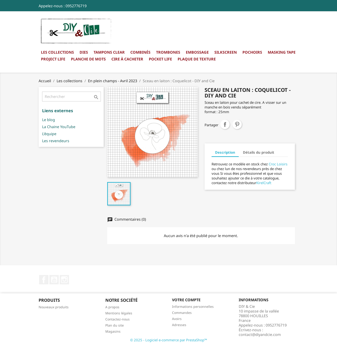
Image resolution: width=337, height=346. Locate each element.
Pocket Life (160, 59)
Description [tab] (225, 152)
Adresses (179, 325)
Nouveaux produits (54, 307)
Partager (225, 124)
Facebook (43, 279)
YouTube (54, 279)
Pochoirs (252, 52)
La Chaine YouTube (58, 126)
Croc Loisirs (278, 164)
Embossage (197, 52)
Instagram (64, 279)
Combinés (140, 52)
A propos (112, 307)
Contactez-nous (117, 319)
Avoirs (177, 318)
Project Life (53, 59)
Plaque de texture (197, 59)
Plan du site (114, 325)
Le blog (48, 119)
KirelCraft (263, 182)
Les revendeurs (55, 140)
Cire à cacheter (127, 59)
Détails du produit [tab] (258, 152)
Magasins (113, 331)
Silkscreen (225, 52)
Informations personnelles (193, 306)
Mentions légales (118, 313)
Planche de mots (88, 59)
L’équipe (49, 133)
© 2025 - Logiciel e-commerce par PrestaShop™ (168, 340)
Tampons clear (109, 52)
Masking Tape (282, 52)
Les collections (57, 52)
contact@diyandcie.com (260, 334)
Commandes (182, 312)
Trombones (168, 52)
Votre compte (186, 299)
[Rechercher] (71, 96)
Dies (84, 52)
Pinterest (237, 124)
